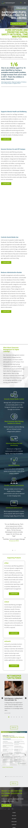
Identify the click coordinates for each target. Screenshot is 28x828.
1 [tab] (12, 550)
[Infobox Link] (14, 576)
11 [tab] (21, 776)
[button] (3, 537)
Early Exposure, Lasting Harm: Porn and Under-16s (13, 688)
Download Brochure (18, 23)
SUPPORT (14, 824)
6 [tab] (22, 717)
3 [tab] (15, 550)
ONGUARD (14, 821)
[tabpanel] (14, 532)
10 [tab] (19, 776)
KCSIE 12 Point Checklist (7, 767)
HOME (14, 812)
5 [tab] (19, 717)
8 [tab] (16, 776)
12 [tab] (22, 776)
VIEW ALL (14, 727)
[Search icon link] (21, 3)
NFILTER (14, 815)
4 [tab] (16, 717)
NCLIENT (14, 818)
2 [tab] (14, 550)
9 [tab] (18, 776)
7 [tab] (15, 776)
